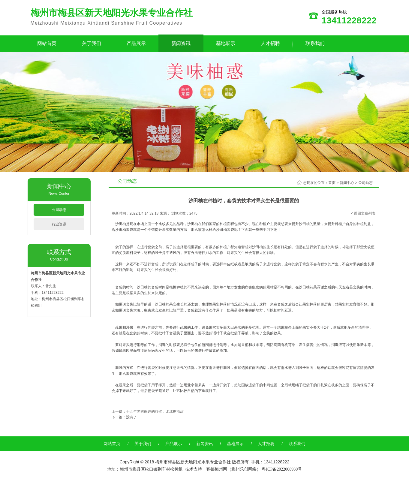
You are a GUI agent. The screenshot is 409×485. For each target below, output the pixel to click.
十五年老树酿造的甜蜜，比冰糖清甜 (155, 411)
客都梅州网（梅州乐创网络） (233, 469)
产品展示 (136, 43)
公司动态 (59, 210)
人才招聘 (270, 43)
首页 (331, 183)
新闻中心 (347, 183)
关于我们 (91, 43)
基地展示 (225, 43)
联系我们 (315, 43)
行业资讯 (59, 224)
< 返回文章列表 (363, 213)
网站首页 (46, 43)
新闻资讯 (181, 43)
